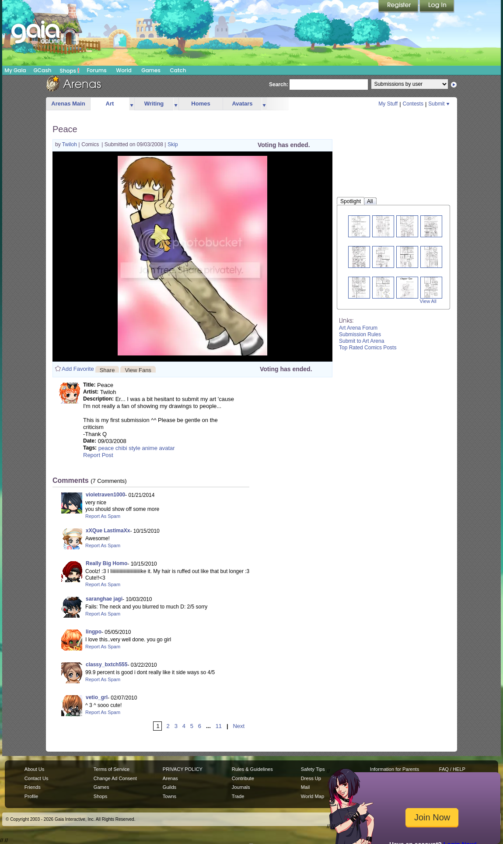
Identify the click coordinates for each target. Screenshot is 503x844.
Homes (200, 103)
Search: (278, 84)
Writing (154, 103)
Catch (178, 70)
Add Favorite (78, 369)
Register (398, 6)
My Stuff (388, 104)
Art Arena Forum (358, 328)
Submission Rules (360, 334)
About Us (34, 769)
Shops (70, 70)
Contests (413, 104)
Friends (32, 787)
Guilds (169, 787)
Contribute (243, 778)
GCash (43, 70)
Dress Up (311, 778)
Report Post (98, 455)
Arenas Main (68, 103)
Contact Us (36, 778)
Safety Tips (313, 769)
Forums (96, 70)
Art (110, 103)
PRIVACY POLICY (183, 769)
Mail (305, 787)
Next (239, 726)
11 (219, 726)
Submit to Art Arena (361, 341)
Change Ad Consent (115, 778)
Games (151, 70)
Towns (169, 796)
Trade (238, 796)
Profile (31, 796)
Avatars (242, 103)
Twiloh (70, 144)
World (124, 70)
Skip (173, 144)
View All (428, 301)
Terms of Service (111, 769)
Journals (241, 787)
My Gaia (15, 70)
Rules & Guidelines (252, 769)
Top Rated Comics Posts (367, 348)
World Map (312, 796)
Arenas (170, 778)
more (131, 104)
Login (436, 6)
